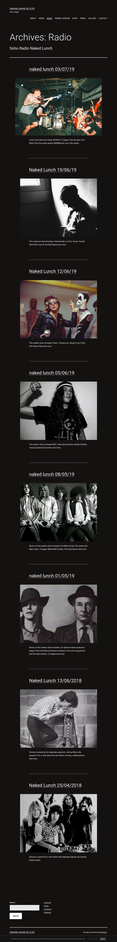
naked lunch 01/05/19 (51, 575)
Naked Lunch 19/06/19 (52, 170)
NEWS (41, 18)
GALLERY (92, 18)
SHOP (74, 18)
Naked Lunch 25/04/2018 (55, 785)
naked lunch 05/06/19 (51, 373)
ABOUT (33, 18)
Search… (13, 902)
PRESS (83, 18)
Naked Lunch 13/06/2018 (55, 680)
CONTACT (103, 18)
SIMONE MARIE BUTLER (22, 8)
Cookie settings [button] (92, 939)
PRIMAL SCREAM (62, 18)
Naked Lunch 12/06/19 (52, 271)
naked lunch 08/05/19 (51, 474)
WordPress (103, 932)
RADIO (49, 18)
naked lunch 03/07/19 (51, 69)
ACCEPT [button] (103, 939)
